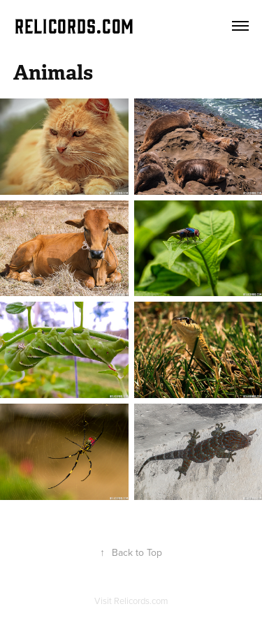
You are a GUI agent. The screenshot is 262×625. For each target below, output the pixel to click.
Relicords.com (141, 600)
